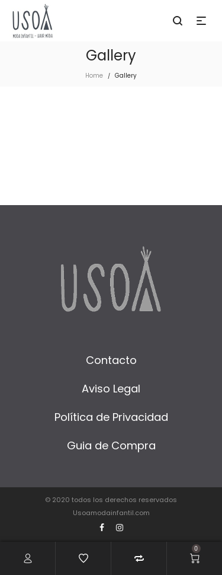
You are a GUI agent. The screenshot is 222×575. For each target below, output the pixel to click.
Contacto (111, 360)
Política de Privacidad (111, 417)
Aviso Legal (111, 388)
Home (94, 75)
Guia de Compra (111, 445)
